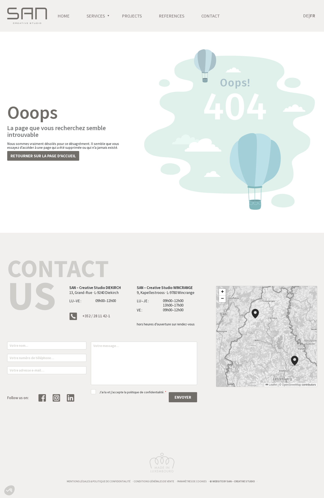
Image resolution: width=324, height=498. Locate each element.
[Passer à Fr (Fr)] (312, 18)
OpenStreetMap (291, 384)
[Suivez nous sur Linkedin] (73, 397)
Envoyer (183, 397)
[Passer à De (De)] (306, 18)
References (187, 18)
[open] (123, 18)
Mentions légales (78, 481)
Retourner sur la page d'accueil (43, 155)
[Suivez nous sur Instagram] (58, 397)
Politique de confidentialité (111, 481)
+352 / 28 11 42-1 (89, 316)
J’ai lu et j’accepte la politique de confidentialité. (132, 392)
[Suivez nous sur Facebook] (44, 397)
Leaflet (271, 384)
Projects (147, 18)
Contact (226, 18)
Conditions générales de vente (154, 481)
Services (111, 18)
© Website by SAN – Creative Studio (232, 481)
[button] (255, 313)
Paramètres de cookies (192, 481)
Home (79, 18)
